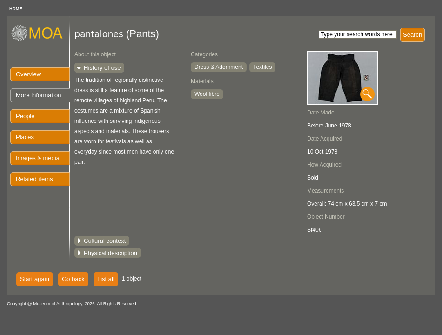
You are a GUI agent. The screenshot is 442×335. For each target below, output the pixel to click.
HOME (15, 9)
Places (25, 137)
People (25, 116)
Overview (28, 74)
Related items (34, 178)
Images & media (38, 157)
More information (38, 95)
